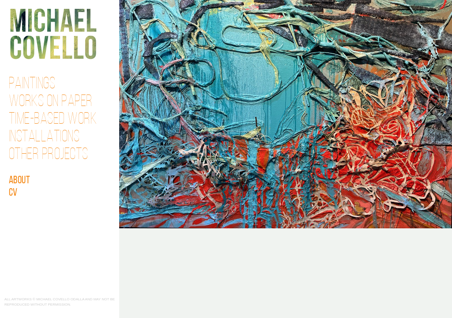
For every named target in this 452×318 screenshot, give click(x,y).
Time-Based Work (53, 120)
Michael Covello (53, 33)
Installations (44, 137)
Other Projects (48, 155)
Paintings (32, 84)
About (19, 180)
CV (13, 193)
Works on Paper (51, 102)
